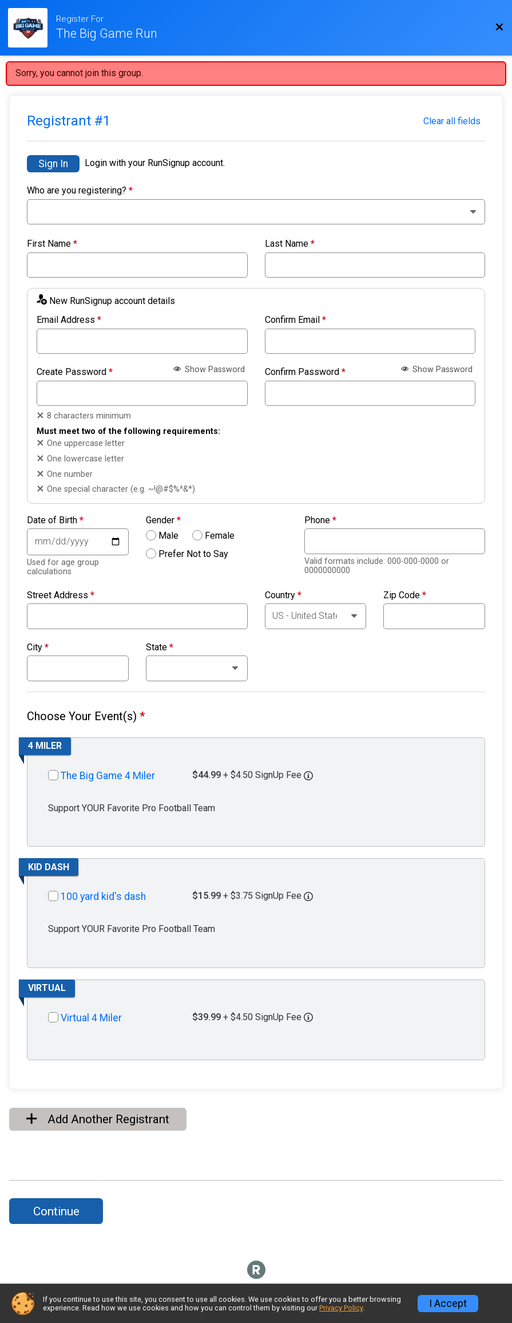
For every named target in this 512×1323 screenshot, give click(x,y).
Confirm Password (305, 372)
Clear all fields (452, 121)
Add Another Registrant (97, 1119)
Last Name (290, 244)
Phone (320, 520)
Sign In (53, 163)
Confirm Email (295, 320)
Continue (56, 1211)
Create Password (75, 372)
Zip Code (404, 595)
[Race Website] (32, 28)
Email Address (69, 320)
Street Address (60, 595)
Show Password (209, 369)
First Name (52, 244)
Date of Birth (55, 520)
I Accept (448, 1303)
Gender (163, 520)
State (159, 647)
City (38, 647)
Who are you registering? (80, 190)
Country (283, 595)
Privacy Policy (341, 1308)
